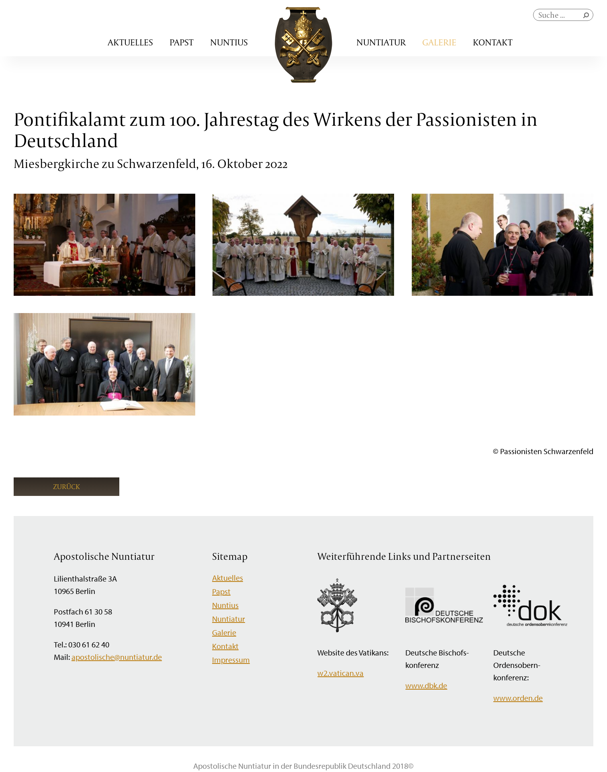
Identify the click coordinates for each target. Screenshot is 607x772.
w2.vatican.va (340, 673)
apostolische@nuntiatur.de (117, 657)
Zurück (66, 486)
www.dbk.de (426, 685)
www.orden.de (518, 698)
